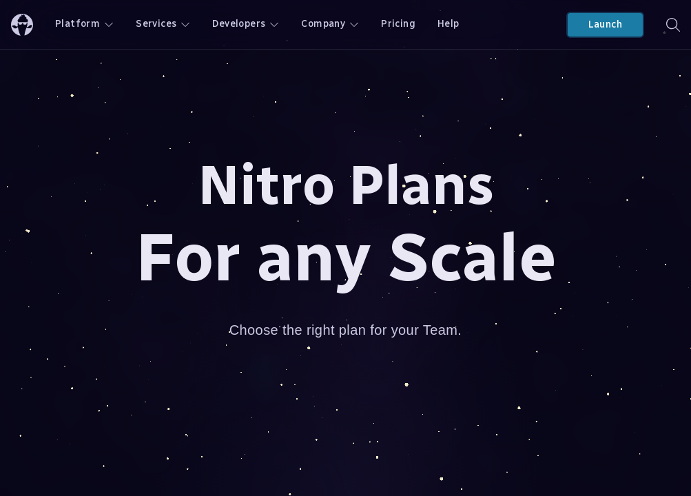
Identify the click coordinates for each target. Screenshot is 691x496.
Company (330, 24)
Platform (84, 24)
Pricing (398, 24)
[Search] (673, 24)
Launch (605, 24)
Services (163, 24)
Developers (245, 24)
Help (448, 24)
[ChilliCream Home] (22, 24)
